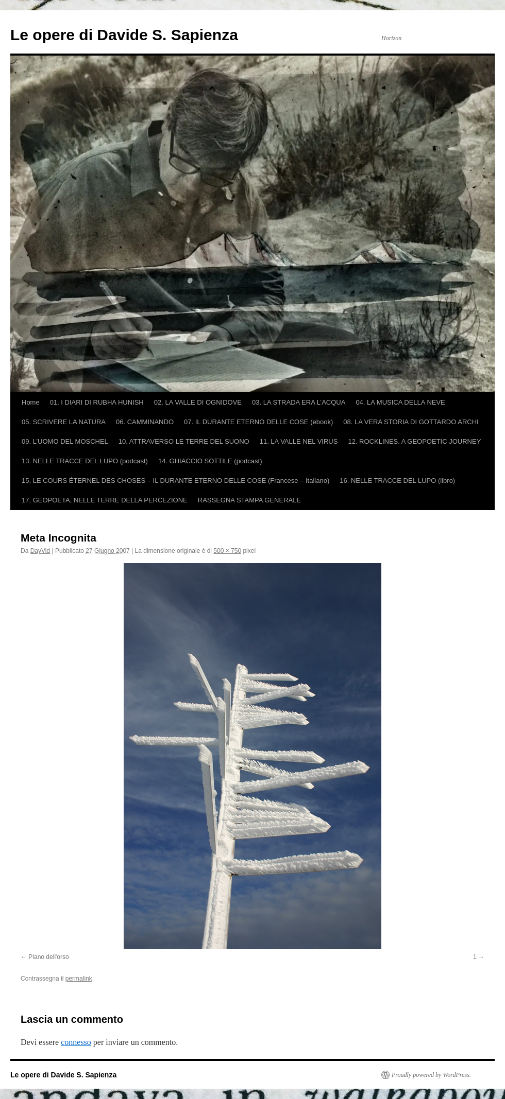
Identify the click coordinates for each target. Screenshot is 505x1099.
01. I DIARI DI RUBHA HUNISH (97, 402)
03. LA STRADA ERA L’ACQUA (298, 402)
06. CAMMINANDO (145, 422)
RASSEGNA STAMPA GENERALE (249, 500)
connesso (76, 1042)
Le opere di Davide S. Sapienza (124, 34)
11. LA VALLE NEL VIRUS (299, 441)
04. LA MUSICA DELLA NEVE (400, 402)
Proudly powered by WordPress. (431, 1074)
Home (31, 402)
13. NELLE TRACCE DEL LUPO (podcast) (85, 461)
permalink (78, 978)
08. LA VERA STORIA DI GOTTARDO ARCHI (410, 422)
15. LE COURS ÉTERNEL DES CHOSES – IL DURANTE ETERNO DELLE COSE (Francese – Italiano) (175, 480)
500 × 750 (227, 550)
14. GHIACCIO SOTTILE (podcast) (210, 461)
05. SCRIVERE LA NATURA (64, 422)
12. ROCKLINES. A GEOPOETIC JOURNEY (414, 441)
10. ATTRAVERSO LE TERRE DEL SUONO (184, 441)
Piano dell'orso (48, 957)
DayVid (40, 550)
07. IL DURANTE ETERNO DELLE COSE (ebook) (258, 422)
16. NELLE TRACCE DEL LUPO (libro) (397, 480)
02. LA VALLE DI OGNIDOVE (198, 402)
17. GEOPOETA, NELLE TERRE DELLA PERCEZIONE (105, 500)
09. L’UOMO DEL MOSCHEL (65, 441)
